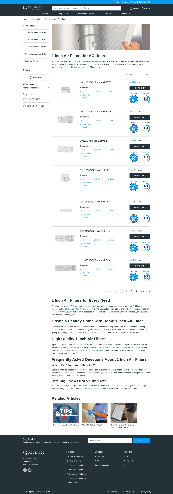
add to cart (139, 88)
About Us (124, 2)
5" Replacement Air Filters (36, 54)
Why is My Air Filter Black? (92, 425)
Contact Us (99, 456)
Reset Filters (38, 77)
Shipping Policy (130, 489)
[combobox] (111, 74)
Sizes (29, 25)
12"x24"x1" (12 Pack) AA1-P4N (95, 231)
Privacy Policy (146, 489)
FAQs (117, 2)
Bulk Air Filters (31, 61)
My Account (128, 461)
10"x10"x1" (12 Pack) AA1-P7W (95, 82)
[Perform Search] (118, 8)
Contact (133, 2)
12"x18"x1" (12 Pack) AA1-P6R (95, 202)
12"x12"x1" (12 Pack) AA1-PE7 (95, 170)
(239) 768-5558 (144, 2)
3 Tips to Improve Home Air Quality (66, 425)
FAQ (96, 460)
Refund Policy (114, 489)
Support (27, 94)
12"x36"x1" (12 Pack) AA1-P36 (95, 260)
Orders (126, 464)
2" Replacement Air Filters (36, 40)
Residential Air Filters (74, 461)
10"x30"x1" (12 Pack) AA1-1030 (95, 111)
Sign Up (141, 441)
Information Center (102, 464)
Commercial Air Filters (74, 457)
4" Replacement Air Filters (36, 47)
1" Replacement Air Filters (36, 32)
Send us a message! (35, 106)
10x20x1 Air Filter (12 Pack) (93, 141)
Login (134, 7)
